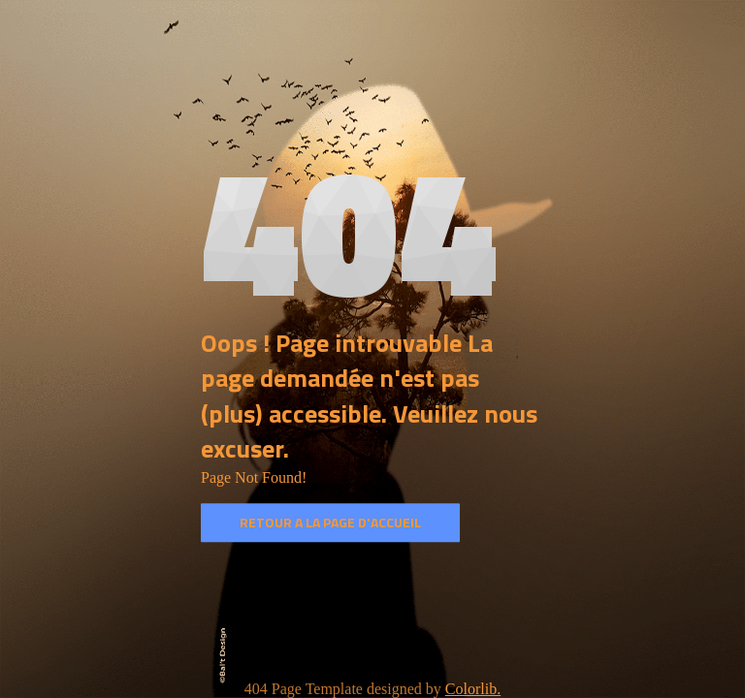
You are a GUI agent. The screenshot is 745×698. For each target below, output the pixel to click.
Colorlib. (473, 689)
